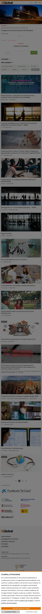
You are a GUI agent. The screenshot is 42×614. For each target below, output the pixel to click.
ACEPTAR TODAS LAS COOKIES (21, 608)
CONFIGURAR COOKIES (31, 612)
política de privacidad (9, 603)
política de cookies (26, 601)
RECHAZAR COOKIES (10, 612)
